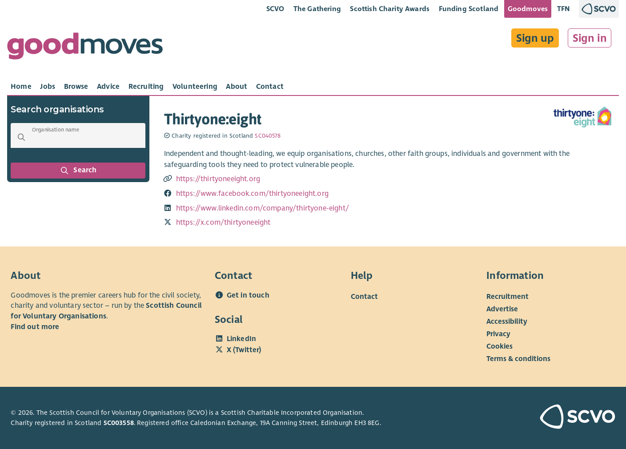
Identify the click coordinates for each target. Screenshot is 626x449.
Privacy (498, 334)
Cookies (499, 346)
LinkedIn (241, 338)
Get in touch (248, 295)
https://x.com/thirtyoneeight (223, 222)
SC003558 (119, 423)
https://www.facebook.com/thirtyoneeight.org (252, 193)
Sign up (535, 38)
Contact (364, 296)
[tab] (21, 86)
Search (78, 170)
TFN (563, 8)
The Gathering (317, 8)
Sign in (590, 38)
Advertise (502, 309)
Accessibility (506, 321)
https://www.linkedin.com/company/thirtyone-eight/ (262, 208)
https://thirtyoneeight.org (218, 179)
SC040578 (268, 135)
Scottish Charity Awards (389, 8)
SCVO (275, 8)
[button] (21, 137)
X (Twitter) (244, 350)
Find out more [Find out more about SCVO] (35, 326)
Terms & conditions (518, 358)
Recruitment (507, 296)
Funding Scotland (469, 8)
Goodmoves (528, 8)
